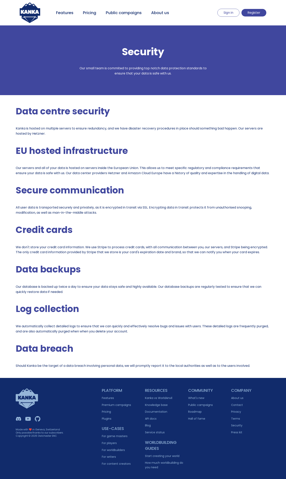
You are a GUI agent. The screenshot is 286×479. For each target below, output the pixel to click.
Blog (148, 425)
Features (64, 12)
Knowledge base (156, 405)
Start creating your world (162, 456)
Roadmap (195, 412)
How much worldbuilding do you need (164, 465)
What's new (196, 398)
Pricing (89, 12)
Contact (237, 405)
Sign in (228, 12)
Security (236, 425)
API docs (151, 419)
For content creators (116, 464)
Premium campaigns (116, 405)
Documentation (156, 412)
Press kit (236, 432)
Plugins (106, 419)
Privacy (236, 412)
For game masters (114, 436)
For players (109, 443)
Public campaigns (124, 12)
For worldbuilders (113, 450)
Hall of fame (196, 419)
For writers (109, 457)
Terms (235, 419)
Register (253, 12)
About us (160, 12)
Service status (155, 432)
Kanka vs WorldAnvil (158, 398)
